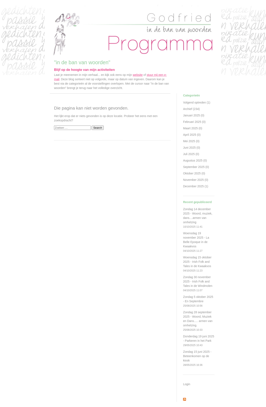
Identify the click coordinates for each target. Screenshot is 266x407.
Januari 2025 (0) (193, 115)
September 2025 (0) (196, 167)
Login (186, 384)
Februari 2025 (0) (194, 121)
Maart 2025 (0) (192, 128)
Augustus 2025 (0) (195, 160)
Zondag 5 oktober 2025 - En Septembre (198, 301)
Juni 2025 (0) (191, 147)
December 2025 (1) (195, 186)
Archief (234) (191, 109)
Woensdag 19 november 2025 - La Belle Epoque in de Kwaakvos (196, 242)
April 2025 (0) (192, 134)
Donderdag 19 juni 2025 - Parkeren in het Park (198, 341)
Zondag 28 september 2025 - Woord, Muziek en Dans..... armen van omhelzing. (198, 321)
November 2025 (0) (195, 179)
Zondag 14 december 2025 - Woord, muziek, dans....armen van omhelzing (197, 217)
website (138, 74)
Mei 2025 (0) (191, 141)
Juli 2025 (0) (191, 154)
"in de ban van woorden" (82, 62)
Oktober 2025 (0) (194, 173)
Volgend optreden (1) (196, 102)
